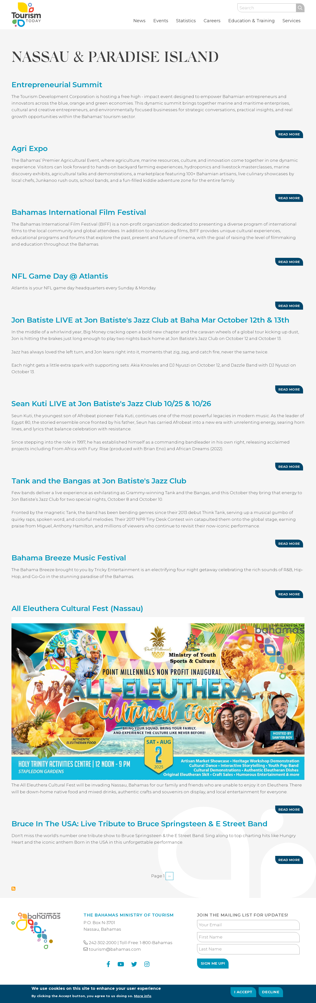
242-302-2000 (102, 942)
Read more (290, 135)
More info (142, 997)
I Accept (243, 993)
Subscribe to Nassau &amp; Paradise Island (13, 889)
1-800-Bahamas (156, 942)
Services (292, 20)
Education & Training (251, 20)
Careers (212, 20)
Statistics (186, 20)
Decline (270, 993)
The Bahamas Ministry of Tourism (129, 915)
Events (160, 20)
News (139, 20)
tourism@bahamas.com (115, 949)
